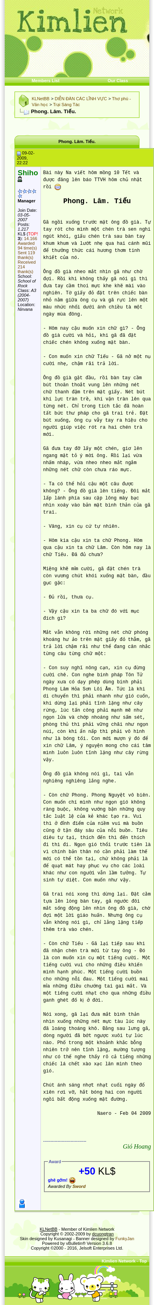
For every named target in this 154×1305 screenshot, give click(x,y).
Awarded (27, 245)
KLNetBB (41, 98)
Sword (79, 1186)
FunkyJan (125, 1238)
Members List (45, 80)
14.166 (30, 238)
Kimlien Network (119, 1261)
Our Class (118, 80)
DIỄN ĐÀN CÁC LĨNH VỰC (81, 98)
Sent (26, 255)
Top (143, 1261)
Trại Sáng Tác (66, 104)
